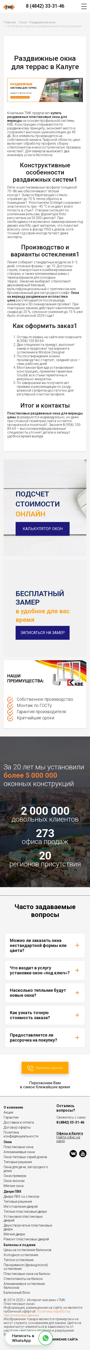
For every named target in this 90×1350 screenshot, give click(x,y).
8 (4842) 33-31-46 (45, 6)
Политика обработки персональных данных (37, 1313)
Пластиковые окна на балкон (27, 1274)
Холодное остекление (21, 1255)
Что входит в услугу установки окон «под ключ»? (45, 970)
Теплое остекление (19, 1260)
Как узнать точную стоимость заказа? (45, 1015)
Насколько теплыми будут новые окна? (45, 993)
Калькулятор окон (43, 529)
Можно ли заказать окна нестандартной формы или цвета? (45, 945)
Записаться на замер (43, 632)
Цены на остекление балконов (27, 1250)
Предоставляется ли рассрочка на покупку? (45, 1038)
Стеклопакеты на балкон (23, 1279)
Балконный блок (17, 1292)
